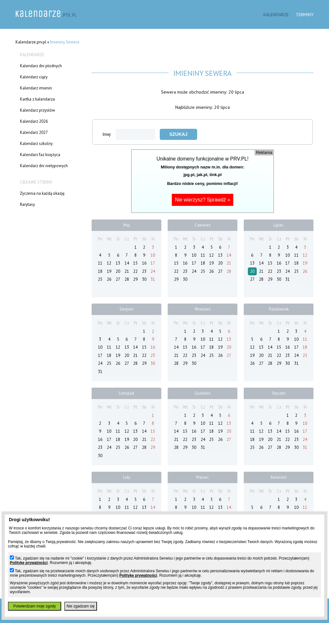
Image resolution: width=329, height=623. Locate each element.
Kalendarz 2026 (34, 121)
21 (127, 271)
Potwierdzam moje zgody (34, 606)
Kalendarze (276, 14)
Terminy (304, 14)
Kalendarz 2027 (34, 132)
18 (100, 271)
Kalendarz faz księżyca (40, 154)
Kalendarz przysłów (37, 110)
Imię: (128, 134)
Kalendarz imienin (36, 88)
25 (100, 279)
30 (144, 279)
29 (135, 279)
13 (118, 263)
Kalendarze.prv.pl (31, 42)
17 (153, 263)
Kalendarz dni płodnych (41, 66)
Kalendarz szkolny (36, 143)
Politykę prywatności (29, 563)
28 (127, 279)
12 (109, 263)
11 (100, 263)
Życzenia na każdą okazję (42, 193)
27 (118, 279)
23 (144, 271)
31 (153, 279)
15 (135, 263)
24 (153, 271)
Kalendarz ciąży (34, 77)
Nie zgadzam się (81, 606)
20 (118, 271)
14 (127, 263)
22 (135, 271)
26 (109, 279)
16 (144, 263)
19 (109, 271)
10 (153, 255)
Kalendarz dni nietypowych (44, 165)
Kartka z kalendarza (37, 99)
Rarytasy (27, 204)
